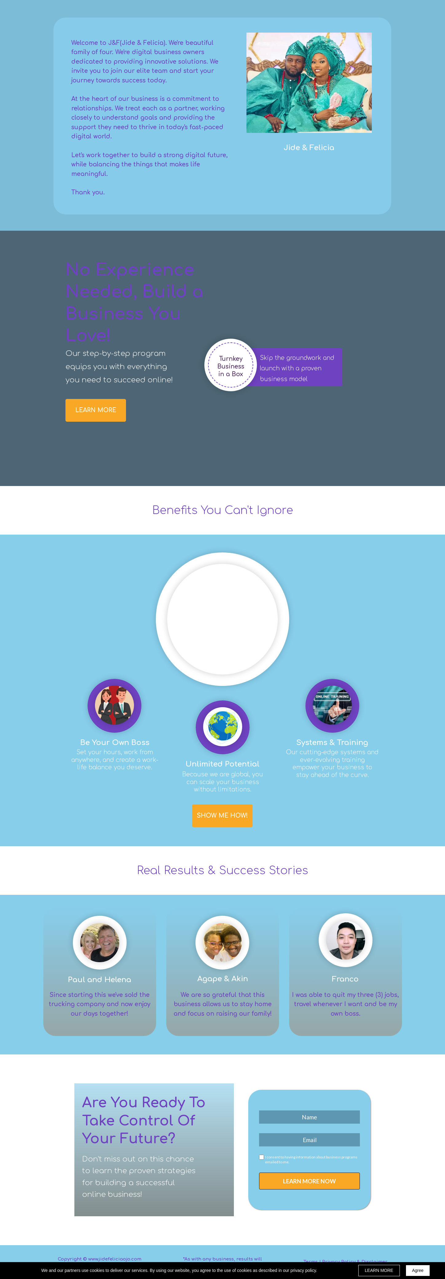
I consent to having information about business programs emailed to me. (311, 1159)
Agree (417, 1270)
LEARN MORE (379, 1270)
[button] (95, 410)
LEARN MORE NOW (309, 1181)
